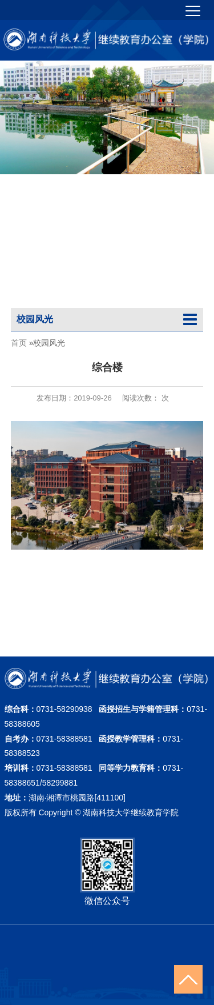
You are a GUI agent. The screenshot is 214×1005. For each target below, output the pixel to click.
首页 (19, 342)
